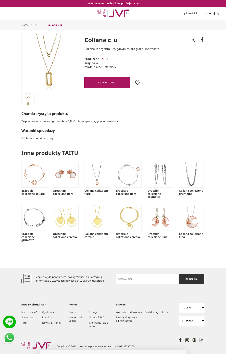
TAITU (38, 25)
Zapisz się (191, 279)
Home (25, 25)
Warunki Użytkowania (129, 312)
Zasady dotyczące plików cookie (126, 319)
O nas (72, 312)
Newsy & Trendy (51, 322)
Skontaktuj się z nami (98, 324)
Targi (24, 322)
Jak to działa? (192, 13)
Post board (48, 317)
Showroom (27, 317)
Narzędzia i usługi (75, 319)
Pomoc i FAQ (97, 317)
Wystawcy (48, 312)
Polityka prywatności (156, 312)
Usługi (93, 312)
